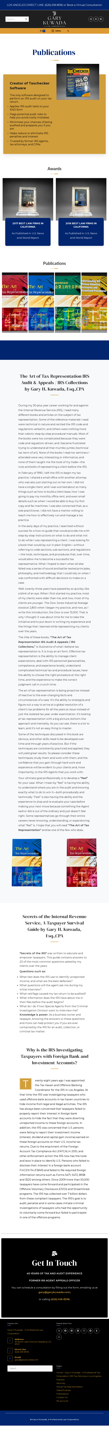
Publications (62, 1406)
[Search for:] (68, 31)
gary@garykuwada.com (26, 1372)
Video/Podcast (63, 1403)
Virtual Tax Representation (69, 1399)
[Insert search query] (30, 1381)
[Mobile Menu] (56, 31)
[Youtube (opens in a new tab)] (101, 19)
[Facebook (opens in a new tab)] (90, 19)
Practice (60, 1392)
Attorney (60, 1396)
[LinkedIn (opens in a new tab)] (95, 19)
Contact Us (62, 1410)
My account (62, 1413)
